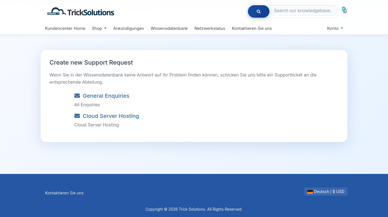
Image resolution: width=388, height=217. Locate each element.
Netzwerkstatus (210, 28)
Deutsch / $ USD (325, 191)
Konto (333, 28)
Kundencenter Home (65, 28)
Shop (97, 28)
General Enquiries (102, 95)
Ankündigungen (128, 28)
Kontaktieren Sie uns (252, 28)
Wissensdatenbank (169, 28)
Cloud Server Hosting (106, 116)
